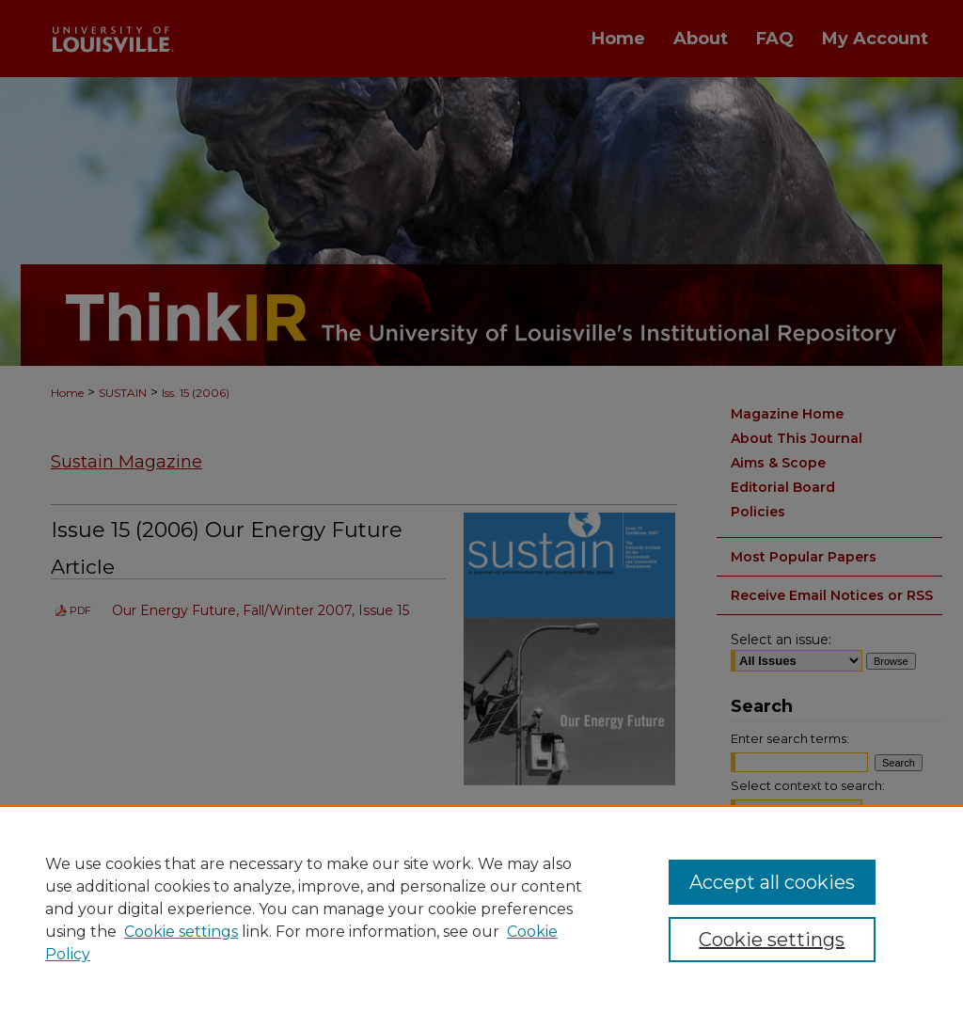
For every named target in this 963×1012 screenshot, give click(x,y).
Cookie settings (181, 932)
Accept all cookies (772, 882)
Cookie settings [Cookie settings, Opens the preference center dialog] (772, 939)
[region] (481, 908)
